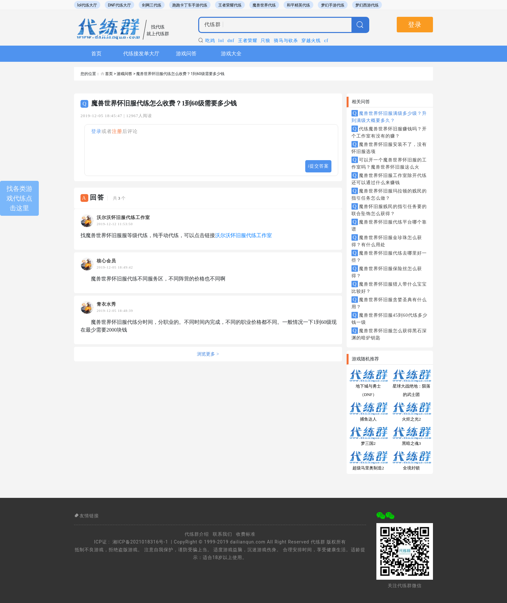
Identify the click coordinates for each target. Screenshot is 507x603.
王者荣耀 (247, 40)
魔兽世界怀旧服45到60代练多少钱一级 (389, 318)
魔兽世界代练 (264, 5)
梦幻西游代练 (367, 5)
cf (326, 40)
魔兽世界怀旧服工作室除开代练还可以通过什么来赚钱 (389, 178)
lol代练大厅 (87, 5)
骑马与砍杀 (286, 40)
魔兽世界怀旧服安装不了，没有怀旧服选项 (389, 147)
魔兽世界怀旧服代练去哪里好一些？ (389, 256)
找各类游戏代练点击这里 (19, 198)
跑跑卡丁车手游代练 (189, 5)
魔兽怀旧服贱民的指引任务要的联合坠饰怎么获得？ (389, 209)
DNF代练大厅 (119, 5)
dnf (230, 40)
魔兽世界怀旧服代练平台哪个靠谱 (389, 225)
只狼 (265, 40)
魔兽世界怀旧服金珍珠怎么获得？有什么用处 (386, 240)
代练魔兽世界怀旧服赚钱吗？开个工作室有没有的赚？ (389, 132)
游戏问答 (186, 53)
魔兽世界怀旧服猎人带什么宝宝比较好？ (389, 287)
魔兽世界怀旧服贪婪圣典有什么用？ (389, 302)
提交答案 (318, 166)
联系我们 (222, 534)
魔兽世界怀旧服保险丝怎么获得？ (386, 271)
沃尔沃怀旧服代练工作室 (243, 235)
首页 (96, 53)
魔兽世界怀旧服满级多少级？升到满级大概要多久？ (389, 116)
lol (221, 40)
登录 (415, 24)
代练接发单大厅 (141, 53)
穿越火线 (311, 40)
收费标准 (245, 534)
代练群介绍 (197, 534)
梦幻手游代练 (332, 5)
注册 (117, 131)
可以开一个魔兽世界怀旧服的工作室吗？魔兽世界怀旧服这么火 (389, 163)
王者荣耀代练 (230, 5)
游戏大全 (231, 53)
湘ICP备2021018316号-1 (140, 541)
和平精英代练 (298, 5)
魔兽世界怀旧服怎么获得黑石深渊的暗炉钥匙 (389, 333)
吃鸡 (210, 40)
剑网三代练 (151, 5)
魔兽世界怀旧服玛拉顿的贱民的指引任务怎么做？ (389, 194)
